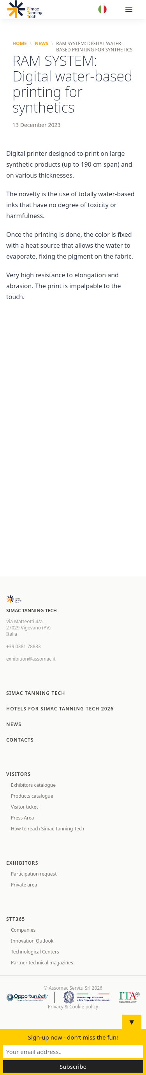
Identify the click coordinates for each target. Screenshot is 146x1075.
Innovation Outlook (32, 941)
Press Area (22, 817)
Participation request (34, 874)
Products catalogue (32, 796)
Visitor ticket (24, 807)
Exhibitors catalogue (33, 785)
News (41, 44)
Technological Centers (35, 951)
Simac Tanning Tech (35, 693)
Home (19, 44)
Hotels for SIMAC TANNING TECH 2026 (60, 708)
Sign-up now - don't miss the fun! (73, 1037)
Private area (24, 884)
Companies (23, 930)
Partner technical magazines (42, 962)
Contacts (20, 740)
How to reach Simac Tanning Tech (47, 828)
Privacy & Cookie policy (73, 1007)
